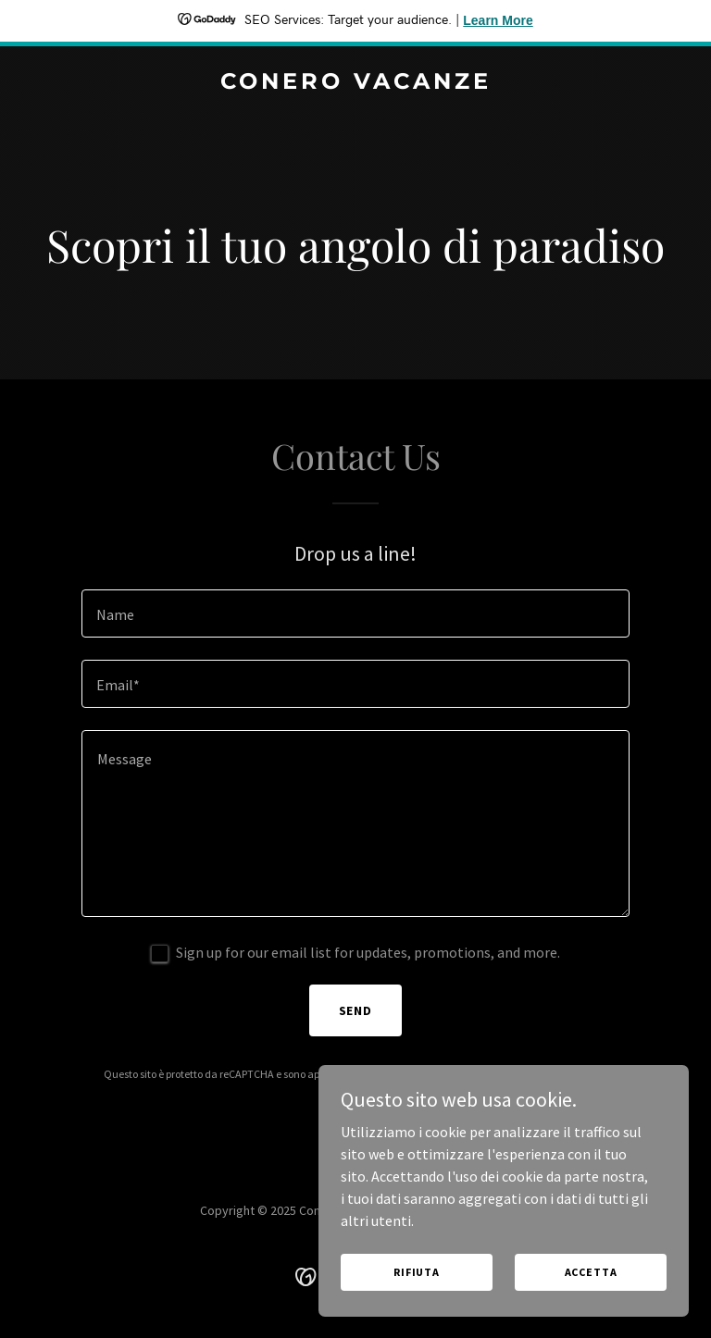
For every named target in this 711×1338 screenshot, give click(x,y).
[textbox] (355, 613)
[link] (356, 83)
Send (356, 1010)
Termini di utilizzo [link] (517, 1074)
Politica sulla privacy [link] (412, 1074)
